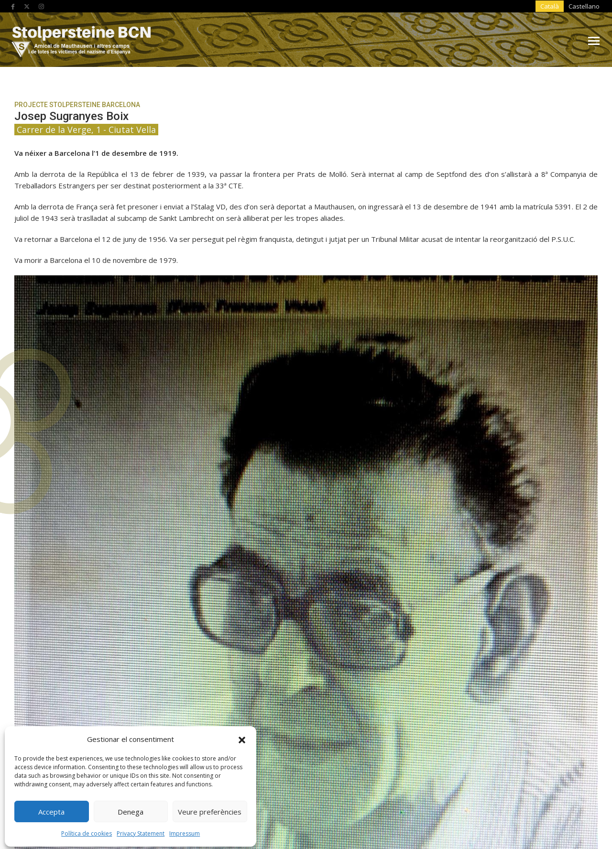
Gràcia (306, 528)
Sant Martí (306, 583)
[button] (242, 736)
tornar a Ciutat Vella (486, 267)
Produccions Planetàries (523, 808)
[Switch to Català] (489, 6)
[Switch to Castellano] (520, 6)
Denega (130, 809)
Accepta (51, 809)
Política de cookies (86, 831)
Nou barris (479, 555)
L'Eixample (133, 555)
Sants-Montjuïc (479, 583)
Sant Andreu (133, 583)
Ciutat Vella (133, 528)
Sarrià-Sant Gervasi (306, 610)
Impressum (184, 831)
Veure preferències (209, 809)
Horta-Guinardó (479, 528)
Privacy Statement (140, 831)
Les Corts (306, 555)
